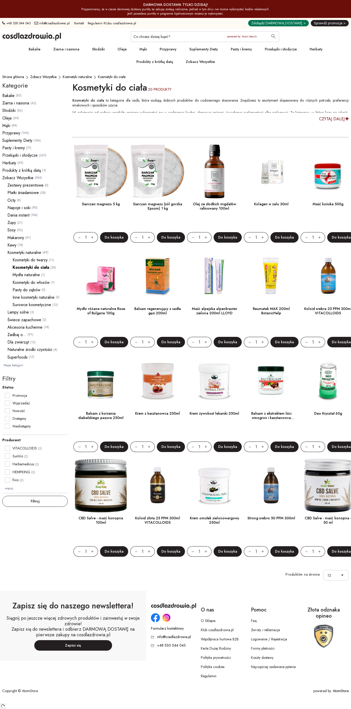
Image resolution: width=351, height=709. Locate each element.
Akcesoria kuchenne (24, 327)
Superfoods (17, 357)
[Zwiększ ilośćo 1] (94, 237)
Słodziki (98, 49)
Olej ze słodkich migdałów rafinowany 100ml (214, 206)
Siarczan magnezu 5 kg (101, 204)
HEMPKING (21, 472)
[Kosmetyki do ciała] (112, 76)
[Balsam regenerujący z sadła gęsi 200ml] (157, 276)
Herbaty (316, 49)
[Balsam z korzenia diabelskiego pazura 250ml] (100, 380)
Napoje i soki (18, 208)
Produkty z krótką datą (154, 61)
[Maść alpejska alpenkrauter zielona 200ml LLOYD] (214, 276)
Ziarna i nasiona (66, 49)
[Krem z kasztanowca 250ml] (157, 380)
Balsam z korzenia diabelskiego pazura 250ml (101, 415)
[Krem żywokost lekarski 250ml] (214, 380)
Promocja (20, 395)
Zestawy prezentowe (25, 185)
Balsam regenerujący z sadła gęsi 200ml (157, 311)
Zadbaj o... (16, 335)
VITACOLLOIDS (25, 448)
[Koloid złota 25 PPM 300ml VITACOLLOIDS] (157, 485)
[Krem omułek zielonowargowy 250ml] (214, 485)
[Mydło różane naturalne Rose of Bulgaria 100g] (100, 276)
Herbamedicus (23, 464)
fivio (16, 479)
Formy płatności (263, 648)
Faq (254, 620)
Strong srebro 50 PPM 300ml (271, 518)
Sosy (11, 230)
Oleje (122, 49)
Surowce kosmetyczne (32, 305)
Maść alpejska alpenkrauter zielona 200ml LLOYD (214, 311)
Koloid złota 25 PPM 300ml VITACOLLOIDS (157, 520)
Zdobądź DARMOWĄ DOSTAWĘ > (278, 23)
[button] (343, 575)
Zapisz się (73, 645)
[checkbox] (7, 395)
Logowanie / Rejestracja (269, 639)
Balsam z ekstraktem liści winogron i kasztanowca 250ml (271, 418)
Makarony (15, 238)
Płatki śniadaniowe (23, 193)
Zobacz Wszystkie (200, 61)
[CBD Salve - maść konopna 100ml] (100, 485)
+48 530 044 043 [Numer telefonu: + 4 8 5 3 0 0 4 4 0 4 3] (16, 23)
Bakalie (34, 49)
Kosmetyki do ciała (31, 267)
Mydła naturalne (26, 275)
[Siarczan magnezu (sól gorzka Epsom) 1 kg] (157, 171)
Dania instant (18, 215)
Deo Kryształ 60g (328, 413)
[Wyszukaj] (273, 36)
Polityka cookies (212, 666)
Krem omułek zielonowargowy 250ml (214, 520)
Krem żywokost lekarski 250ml (214, 413)
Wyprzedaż (21, 403)
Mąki (143, 49)
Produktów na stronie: (303, 574)
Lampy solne (18, 312)
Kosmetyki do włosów (31, 282)
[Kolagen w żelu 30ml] (271, 171)
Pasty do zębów (26, 290)
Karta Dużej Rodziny (216, 648)
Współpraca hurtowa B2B (220, 639)
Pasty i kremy (241, 49)
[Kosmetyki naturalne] (77, 76)
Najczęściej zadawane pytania (273, 666)
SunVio (18, 456)
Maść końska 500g (328, 204)
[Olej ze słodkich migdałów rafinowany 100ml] (214, 171)
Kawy (11, 245)
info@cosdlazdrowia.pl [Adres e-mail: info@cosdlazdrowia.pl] (52, 23)
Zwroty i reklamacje (265, 629)
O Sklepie (208, 620)
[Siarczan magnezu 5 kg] (100, 171)
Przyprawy (168, 49)
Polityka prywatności (216, 657)
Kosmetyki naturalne (24, 252)
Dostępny (19, 418)
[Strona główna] (13, 76)
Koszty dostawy (262, 657)
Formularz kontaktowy (167, 628)
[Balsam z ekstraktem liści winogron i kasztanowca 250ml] (271, 380)
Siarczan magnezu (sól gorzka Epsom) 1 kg (157, 206)
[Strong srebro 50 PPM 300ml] (271, 485)
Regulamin (208, 676)
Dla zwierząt (18, 342)
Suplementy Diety (203, 49)
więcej (9, 488)
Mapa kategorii (13, 365)
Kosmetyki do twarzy (30, 260)
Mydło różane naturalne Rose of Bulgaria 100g (101, 311)
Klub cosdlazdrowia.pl (217, 629)
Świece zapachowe (24, 320)
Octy (11, 200)
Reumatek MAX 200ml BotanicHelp (271, 311)
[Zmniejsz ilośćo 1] (77, 237)
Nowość (19, 410)
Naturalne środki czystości (29, 349)
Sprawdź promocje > (330, 23)
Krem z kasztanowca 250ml (157, 413)
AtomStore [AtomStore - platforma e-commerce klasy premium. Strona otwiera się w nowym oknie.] (341, 690)
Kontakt (79, 23)
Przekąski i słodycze (281, 49)
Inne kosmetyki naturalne (33, 297)
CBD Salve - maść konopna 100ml (101, 520)
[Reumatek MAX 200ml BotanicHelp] (271, 276)
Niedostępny (22, 426)
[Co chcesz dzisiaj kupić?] (205, 36)
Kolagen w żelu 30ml (271, 204)
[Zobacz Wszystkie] (43, 76)
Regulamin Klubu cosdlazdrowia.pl (112, 23)
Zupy (11, 222)
